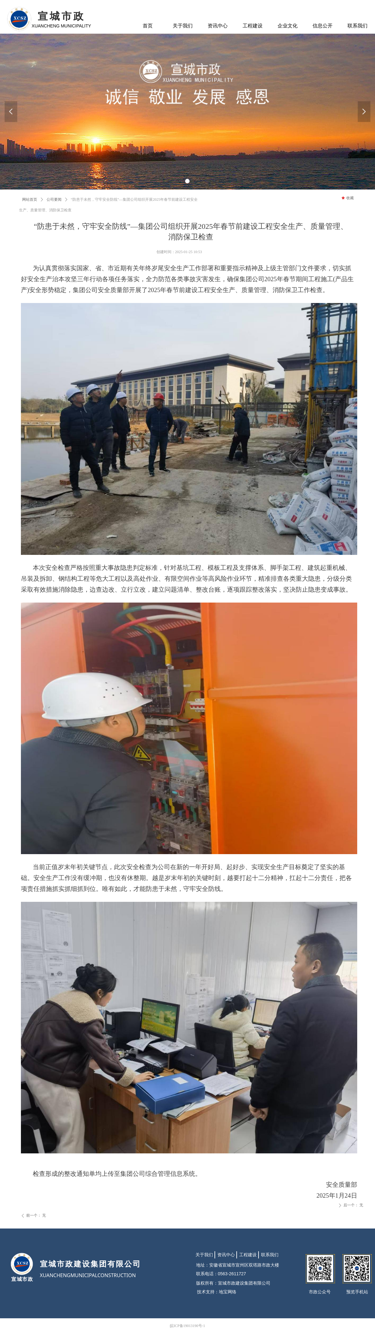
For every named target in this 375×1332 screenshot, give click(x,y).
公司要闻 (54, 199)
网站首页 (29, 199)
